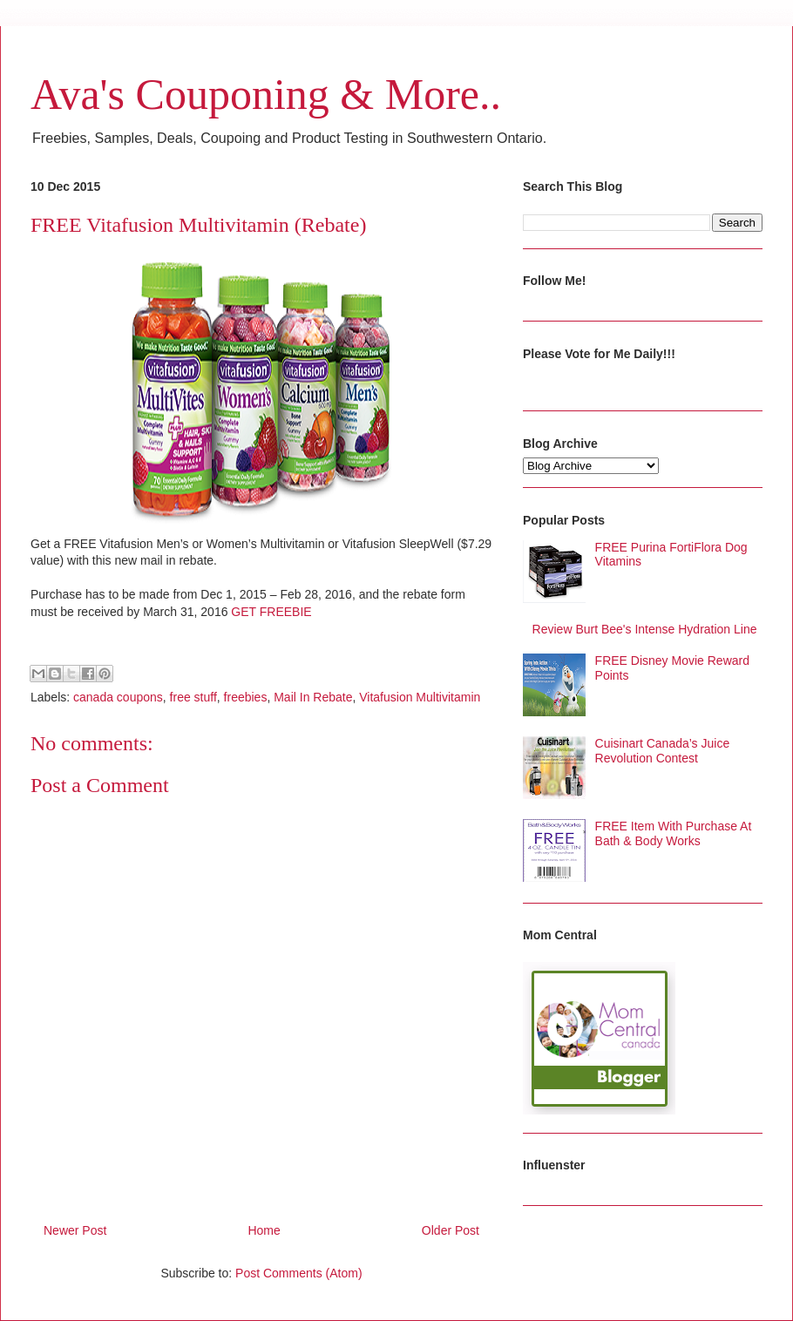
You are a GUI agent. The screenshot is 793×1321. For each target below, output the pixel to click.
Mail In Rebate (313, 697)
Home (263, 1230)
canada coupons (118, 697)
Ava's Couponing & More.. (265, 94)
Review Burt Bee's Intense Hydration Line (644, 629)
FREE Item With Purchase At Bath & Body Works (673, 833)
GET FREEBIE (271, 612)
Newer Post (75, 1230)
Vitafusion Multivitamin (419, 697)
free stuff (193, 697)
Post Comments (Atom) (298, 1273)
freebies (246, 697)
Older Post (450, 1230)
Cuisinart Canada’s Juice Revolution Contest (662, 750)
